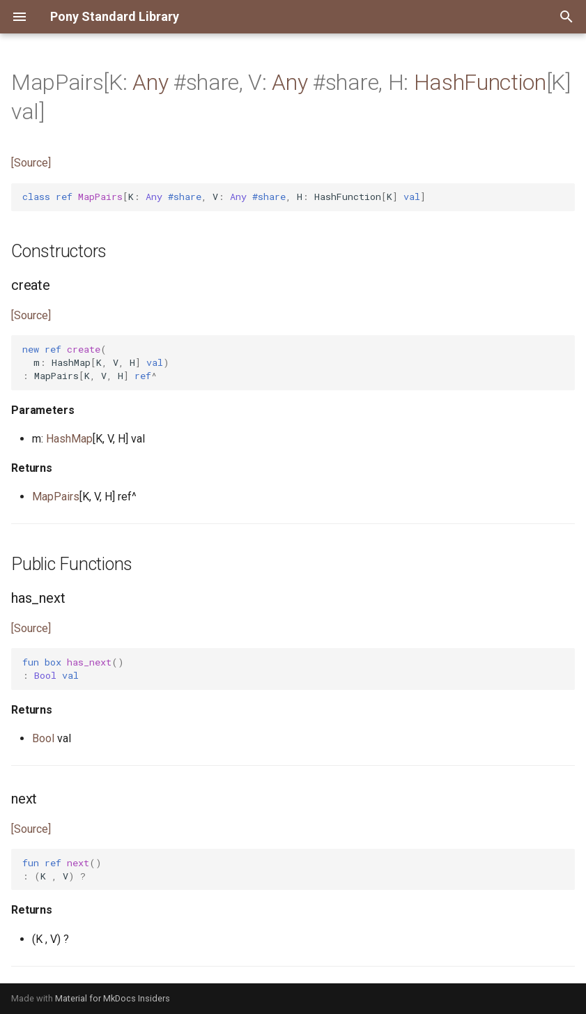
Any (150, 82)
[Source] (31, 162)
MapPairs (55, 496)
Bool (43, 738)
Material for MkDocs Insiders (112, 998)
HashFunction (480, 82)
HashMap (69, 438)
